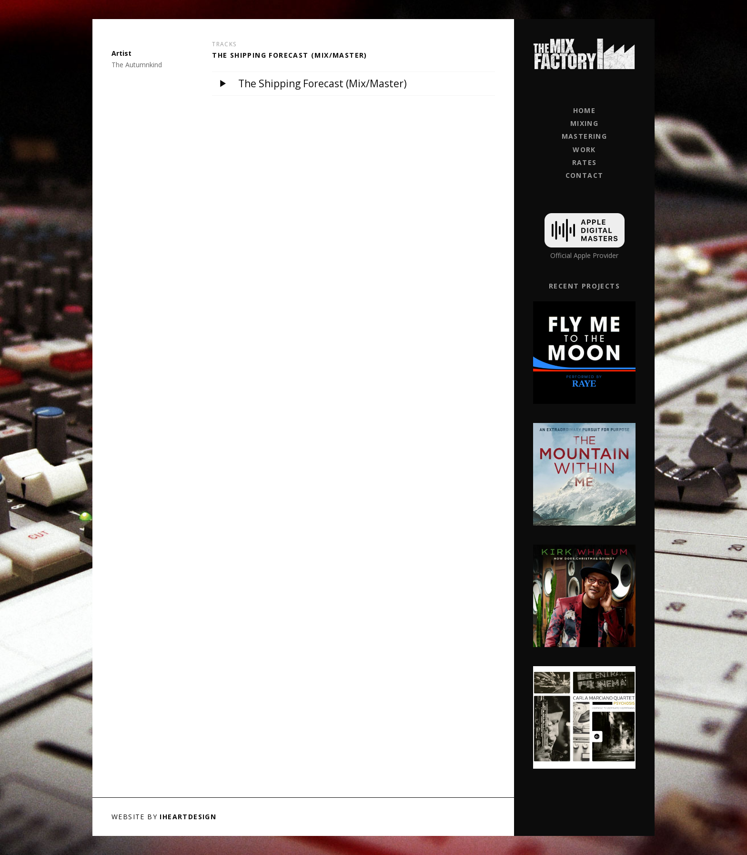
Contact (584, 175)
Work (584, 149)
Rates (584, 162)
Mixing (584, 123)
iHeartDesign (188, 816)
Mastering (584, 136)
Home (584, 110)
